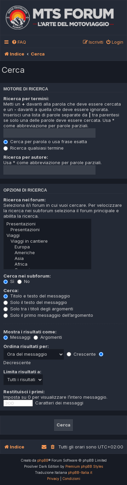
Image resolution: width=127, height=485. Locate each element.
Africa (47, 264)
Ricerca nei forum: (24, 199)
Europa (47, 247)
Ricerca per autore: (25, 157)
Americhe (47, 253)
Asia (47, 258)
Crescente (81, 354)
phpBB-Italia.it (80, 472)
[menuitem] (19, 42)
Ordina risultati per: (26, 346)
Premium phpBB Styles (84, 466)
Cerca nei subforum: (27, 276)
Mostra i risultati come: (30, 331)
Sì (8, 281)
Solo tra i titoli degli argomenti (38, 308)
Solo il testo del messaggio (35, 302)
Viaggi (47, 235)
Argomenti (48, 337)
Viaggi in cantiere (47, 241)
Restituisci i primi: (24, 391)
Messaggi (16, 337)
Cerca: (11, 290)
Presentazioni (47, 224)
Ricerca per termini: (26, 98)
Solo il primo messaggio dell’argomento (48, 315)
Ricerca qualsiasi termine (33, 148)
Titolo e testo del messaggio (36, 296)
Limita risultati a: (22, 371)
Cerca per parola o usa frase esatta (45, 141)
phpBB (42, 460)
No (23, 281)
